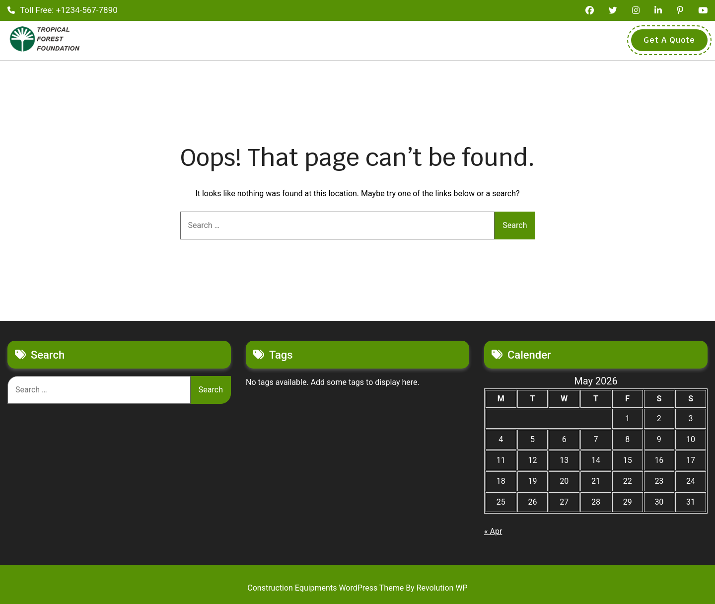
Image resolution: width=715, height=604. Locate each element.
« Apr (493, 531)
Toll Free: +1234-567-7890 (62, 10)
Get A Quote (669, 40)
